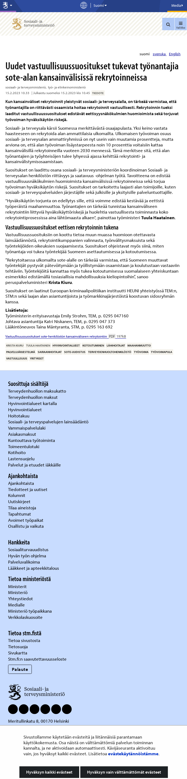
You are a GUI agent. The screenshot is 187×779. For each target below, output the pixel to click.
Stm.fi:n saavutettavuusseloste (37, 659)
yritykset (37, 358)
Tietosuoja (18, 646)
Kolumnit (17, 495)
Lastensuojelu (22, 458)
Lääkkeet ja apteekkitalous (33, 568)
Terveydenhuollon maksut (33, 397)
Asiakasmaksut (22, 434)
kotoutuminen (93, 345)
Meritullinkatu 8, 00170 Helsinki (38, 721)
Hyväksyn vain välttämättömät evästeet (124, 772)
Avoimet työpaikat (25, 520)
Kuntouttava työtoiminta (31, 440)
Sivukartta (17, 653)
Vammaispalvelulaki (27, 428)
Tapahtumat (19, 514)
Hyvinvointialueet (25, 409)
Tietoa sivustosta (24, 640)
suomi (145, 54)
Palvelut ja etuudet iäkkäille (34, 465)
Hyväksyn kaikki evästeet (49, 772)
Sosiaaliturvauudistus (28, 549)
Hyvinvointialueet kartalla (33, 403)
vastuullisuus (16, 358)
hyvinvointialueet (66, 345)
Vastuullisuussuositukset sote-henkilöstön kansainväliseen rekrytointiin (65, 336)
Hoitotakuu (19, 415)
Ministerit (18, 586)
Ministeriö (18, 592)
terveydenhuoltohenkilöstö (109, 352)
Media (177, 5)
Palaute (20, 669)
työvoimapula (161, 352)
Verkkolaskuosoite (26, 617)
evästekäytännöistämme (133, 753)
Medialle (17, 605)
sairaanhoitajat (50, 352)
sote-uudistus (74, 352)
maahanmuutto (139, 345)
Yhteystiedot (21, 598)
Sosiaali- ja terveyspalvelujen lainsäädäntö (48, 421)
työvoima (141, 352)
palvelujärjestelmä (20, 352)
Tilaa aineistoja (22, 507)
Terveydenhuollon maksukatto (37, 391)
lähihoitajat (116, 345)
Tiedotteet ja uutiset (28, 489)
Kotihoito (17, 452)
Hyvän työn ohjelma (27, 555)
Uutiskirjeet (20, 501)
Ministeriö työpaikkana (30, 611)
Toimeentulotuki (24, 446)
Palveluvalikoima (24, 562)
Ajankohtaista (21, 483)
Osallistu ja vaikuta (26, 526)
